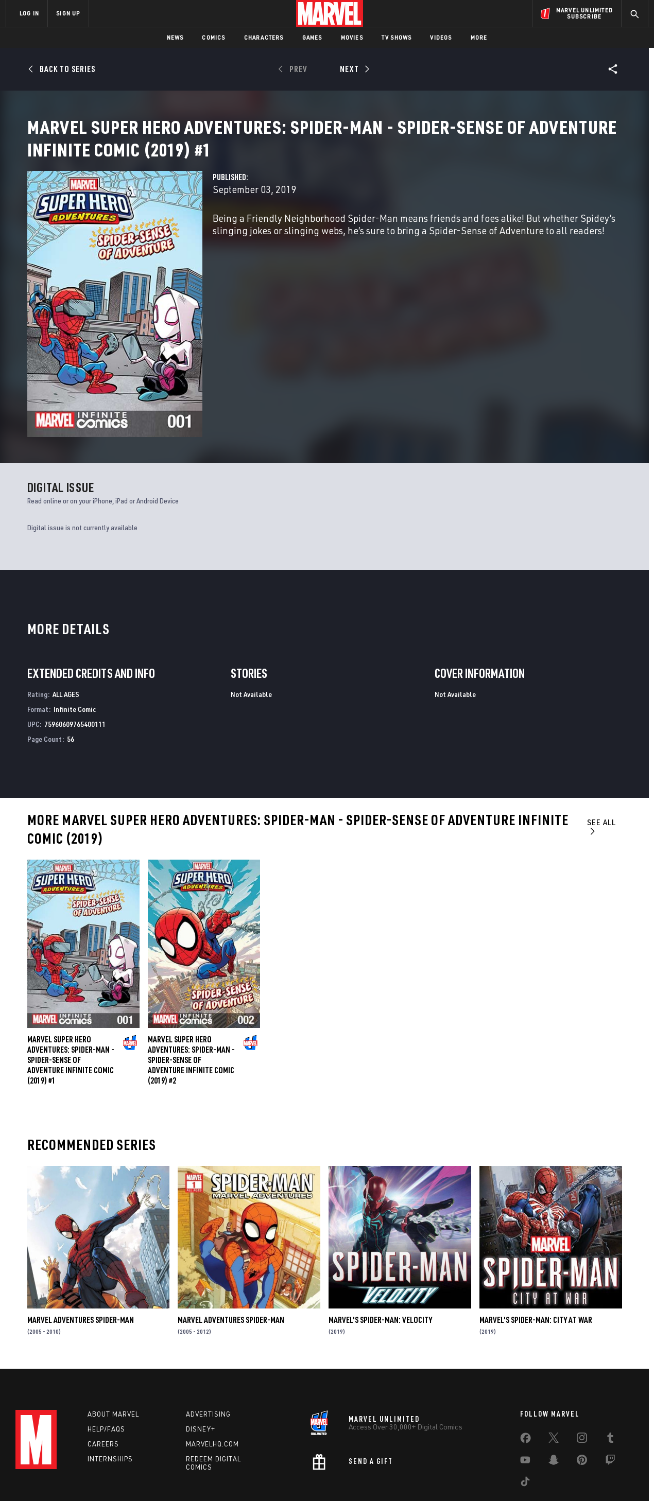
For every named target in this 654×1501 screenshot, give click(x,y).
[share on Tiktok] (525, 1433)
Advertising (208, 1363)
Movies (352, 37)
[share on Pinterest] (582, 1411)
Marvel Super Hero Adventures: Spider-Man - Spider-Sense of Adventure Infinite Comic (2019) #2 (191, 1004)
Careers (103, 1393)
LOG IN (29, 13)
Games (312, 37)
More (479, 37)
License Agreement (440, 1476)
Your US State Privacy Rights (200, 1476)
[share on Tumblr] (610, 1389)
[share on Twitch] (610, 1411)
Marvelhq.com (212, 1393)
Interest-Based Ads (504, 1476)
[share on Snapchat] (553, 1411)
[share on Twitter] (553, 1389)
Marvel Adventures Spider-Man (80, 1264)
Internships (110, 1408)
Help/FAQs (106, 1378)
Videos (441, 37)
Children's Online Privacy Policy (360, 1476)
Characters (264, 37)
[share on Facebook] (525, 1390)
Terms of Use (84, 1476)
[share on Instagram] (582, 1389)
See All (601, 770)
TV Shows (397, 37)
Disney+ (200, 1378)
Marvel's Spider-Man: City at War (535, 1264)
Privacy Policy (131, 1476)
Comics (213, 37)
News (175, 37)
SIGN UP (68, 13)
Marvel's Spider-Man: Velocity (380, 1264)
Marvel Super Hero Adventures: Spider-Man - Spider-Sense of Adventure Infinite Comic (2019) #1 (70, 1004)
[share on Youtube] (525, 1411)
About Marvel (113, 1363)
